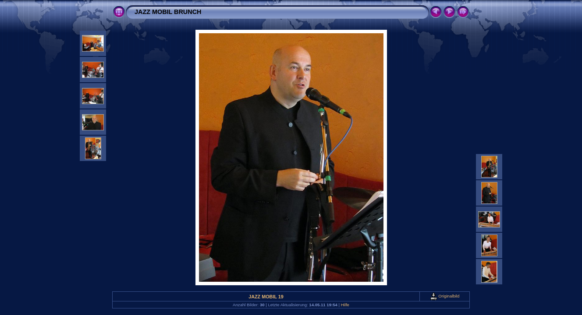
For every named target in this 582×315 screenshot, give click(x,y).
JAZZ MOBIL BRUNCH (168, 11)
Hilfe (345, 304)
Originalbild (445, 296)
